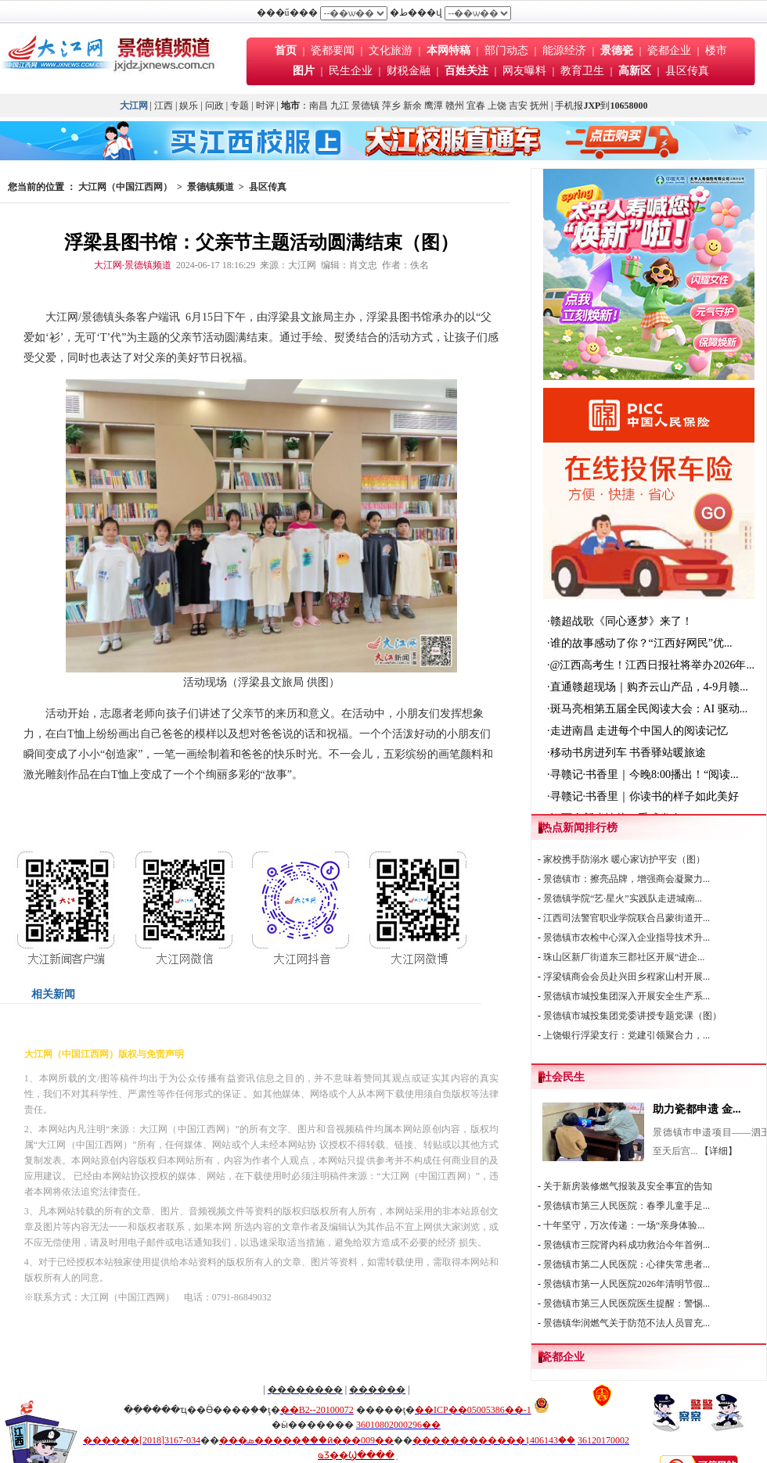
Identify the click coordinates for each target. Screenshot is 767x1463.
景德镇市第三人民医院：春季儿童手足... (626, 1205)
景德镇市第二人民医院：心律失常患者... (626, 1264)
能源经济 (564, 50)
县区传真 (687, 71)
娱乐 (188, 105)
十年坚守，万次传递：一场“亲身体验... (623, 1225)
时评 (266, 105)
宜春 (475, 105)
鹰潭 (433, 105)
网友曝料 (524, 71)
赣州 (454, 105)
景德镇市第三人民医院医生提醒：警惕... (626, 1303)
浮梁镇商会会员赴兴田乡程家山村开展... (626, 976)
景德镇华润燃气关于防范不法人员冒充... (626, 1323)
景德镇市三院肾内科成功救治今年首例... (626, 1244)
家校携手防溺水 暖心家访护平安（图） (624, 859)
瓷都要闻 (334, 50)
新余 (412, 105)
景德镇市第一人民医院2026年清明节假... (626, 1283)
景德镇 (365, 105)
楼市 (716, 50)
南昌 (318, 105)
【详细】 (718, 1151)
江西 (163, 105)
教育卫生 (582, 71)
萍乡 (391, 105)
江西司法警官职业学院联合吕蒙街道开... (626, 918)
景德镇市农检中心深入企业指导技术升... (626, 937)
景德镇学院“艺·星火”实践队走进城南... (622, 898)
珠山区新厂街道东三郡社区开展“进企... (623, 957)
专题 (239, 105)
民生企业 (351, 71)
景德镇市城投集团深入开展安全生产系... (626, 996)
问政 (214, 105)
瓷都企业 (669, 50)
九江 (339, 105)
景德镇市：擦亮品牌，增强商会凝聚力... (626, 878)
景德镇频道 (210, 186)
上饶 (497, 105)
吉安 (518, 105)
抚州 (539, 105)
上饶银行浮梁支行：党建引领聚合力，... (626, 1035)
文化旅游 (390, 50)
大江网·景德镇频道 (132, 265)
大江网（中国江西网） (125, 186)
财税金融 (408, 71)
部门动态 (506, 50)
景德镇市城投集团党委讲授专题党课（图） (632, 1015)
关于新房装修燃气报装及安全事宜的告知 (627, 1186)
